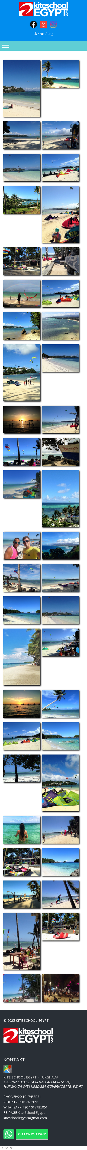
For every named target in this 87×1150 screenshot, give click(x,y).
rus (42, 33)
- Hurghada (30, 1077)
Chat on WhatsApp (32, 1134)
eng (50, 33)
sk (35, 33)
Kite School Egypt (31, 1112)
